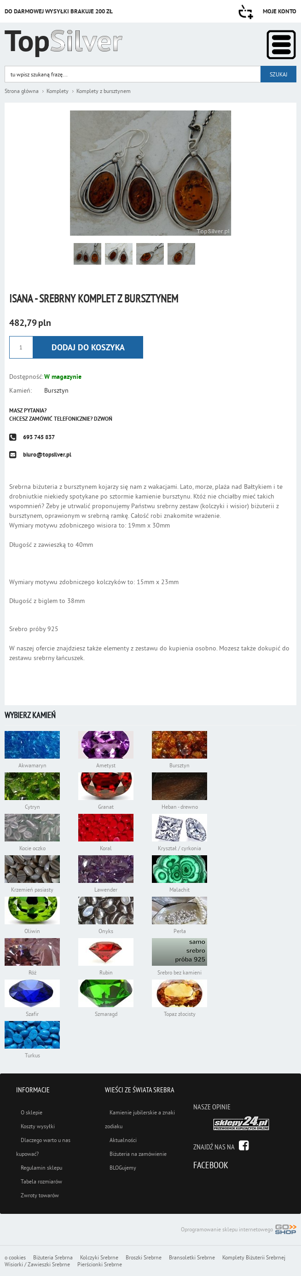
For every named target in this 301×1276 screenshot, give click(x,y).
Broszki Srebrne (144, 1257)
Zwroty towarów (40, 1195)
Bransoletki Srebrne (192, 1257)
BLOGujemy (123, 1167)
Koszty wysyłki (38, 1126)
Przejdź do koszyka (246, 12)
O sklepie (31, 1112)
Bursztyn (56, 390)
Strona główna (22, 90)
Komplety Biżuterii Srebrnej (253, 1257)
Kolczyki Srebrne (99, 1257)
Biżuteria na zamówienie (138, 1153)
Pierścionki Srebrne (99, 1264)
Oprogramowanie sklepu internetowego (238, 1230)
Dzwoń (103, 419)
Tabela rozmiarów (41, 1181)
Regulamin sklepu (41, 1167)
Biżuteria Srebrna (53, 1257)
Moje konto (279, 11)
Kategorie (281, 44)
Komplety (57, 90)
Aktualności (123, 1140)
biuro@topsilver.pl (47, 454)
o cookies (15, 1257)
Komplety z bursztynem (103, 90)
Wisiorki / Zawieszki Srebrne (37, 1264)
